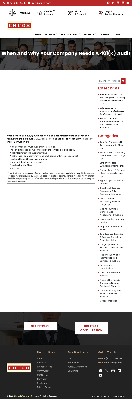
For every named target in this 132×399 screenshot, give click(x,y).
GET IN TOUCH (40, 326)
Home (38, 34)
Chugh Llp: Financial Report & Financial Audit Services (112, 247)
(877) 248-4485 (14, 3)
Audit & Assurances (77, 366)
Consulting (73, 370)
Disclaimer (42, 383)
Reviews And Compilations (106, 267)
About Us (51, 34)
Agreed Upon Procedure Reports (112, 182)
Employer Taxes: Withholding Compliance (112, 164)
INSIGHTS (90, 34)
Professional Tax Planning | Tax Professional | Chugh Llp (113, 155)
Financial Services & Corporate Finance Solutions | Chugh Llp (110, 283)
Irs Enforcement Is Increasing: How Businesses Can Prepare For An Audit (112, 111)
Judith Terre (46, 138)
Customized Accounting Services (112, 221)
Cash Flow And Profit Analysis (110, 274)
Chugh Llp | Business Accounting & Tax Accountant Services (110, 191)
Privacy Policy (44, 387)
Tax (69, 358)
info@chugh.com (38, 3)
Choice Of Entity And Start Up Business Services (110, 293)
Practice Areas (70, 34)
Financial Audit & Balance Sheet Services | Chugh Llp (112, 173)
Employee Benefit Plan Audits (111, 228)
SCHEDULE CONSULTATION (91, 328)
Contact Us (42, 374)
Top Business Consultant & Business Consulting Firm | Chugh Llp (112, 237)
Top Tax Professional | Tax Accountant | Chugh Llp (112, 145)
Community (43, 370)
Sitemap (107, 396)
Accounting (73, 362)
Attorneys (25, 12)
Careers (104, 34)
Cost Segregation (108, 300)
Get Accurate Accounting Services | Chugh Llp (110, 201)
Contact (118, 34)
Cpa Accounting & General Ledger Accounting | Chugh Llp (111, 211)
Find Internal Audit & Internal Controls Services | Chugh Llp (110, 257)
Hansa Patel (88, 138)
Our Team (42, 379)
